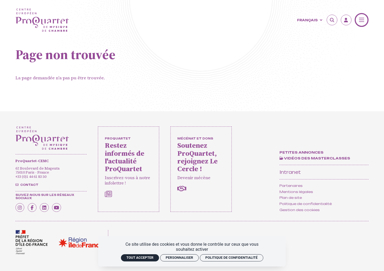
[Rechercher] (332, 20)
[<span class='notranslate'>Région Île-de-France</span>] (81, 242)
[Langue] (309, 20)
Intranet (290, 172)
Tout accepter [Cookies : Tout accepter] (139, 258)
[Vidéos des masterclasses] (314, 158)
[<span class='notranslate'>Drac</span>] (31, 242)
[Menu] (362, 20)
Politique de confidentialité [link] (231, 258)
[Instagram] (20, 206)
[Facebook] (34, 206)
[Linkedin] (48, 206)
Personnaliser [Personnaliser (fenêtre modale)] (179, 258)
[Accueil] (42, 20)
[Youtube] (63, 206)
